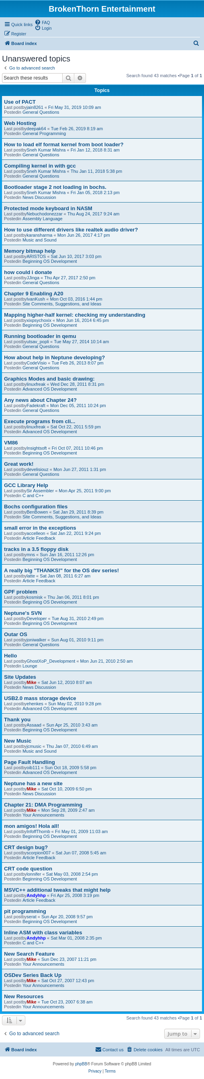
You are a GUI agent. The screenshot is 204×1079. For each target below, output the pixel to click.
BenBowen (37, 512)
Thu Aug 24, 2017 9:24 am (93, 213)
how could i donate (28, 272)
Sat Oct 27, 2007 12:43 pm (67, 980)
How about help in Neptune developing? (54, 357)
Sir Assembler (40, 490)
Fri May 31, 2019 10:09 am (74, 107)
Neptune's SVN (23, 613)
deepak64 (36, 128)
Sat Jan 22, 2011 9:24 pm (75, 533)
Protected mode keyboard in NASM (48, 208)
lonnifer (34, 874)
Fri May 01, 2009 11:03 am (81, 831)
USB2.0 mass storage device (40, 698)
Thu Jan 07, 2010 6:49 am (72, 746)
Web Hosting (20, 123)
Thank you (17, 720)
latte (31, 575)
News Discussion (39, 197)
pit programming (25, 911)
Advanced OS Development (49, 389)
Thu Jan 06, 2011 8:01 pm (73, 597)
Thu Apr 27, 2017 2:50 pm (69, 277)
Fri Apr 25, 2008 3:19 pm (75, 895)
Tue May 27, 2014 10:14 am (81, 341)
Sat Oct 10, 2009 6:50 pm (66, 788)
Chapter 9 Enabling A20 (33, 294)
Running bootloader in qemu (40, 336)
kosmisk (35, 597)
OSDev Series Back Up (32, 975)
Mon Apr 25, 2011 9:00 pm (85, 490)
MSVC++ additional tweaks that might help (57, 890)
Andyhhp (36, 895)
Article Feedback (38, 538)
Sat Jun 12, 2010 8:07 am (66, 682)
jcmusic (34, 746)
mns (31, 554)
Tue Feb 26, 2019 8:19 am (77, 128)
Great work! (18, 464)
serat (31, 916)
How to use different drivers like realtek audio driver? (71, 230)
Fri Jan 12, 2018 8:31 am (95, 149)
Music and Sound (39, 240)
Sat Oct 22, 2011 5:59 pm (76, 426)
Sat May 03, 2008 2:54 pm (72, 874)
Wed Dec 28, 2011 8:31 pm (77, 384)
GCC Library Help (26, 485)
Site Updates (20, 677)
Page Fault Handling (29, 762)
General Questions (40, 112)
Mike (31, 682)
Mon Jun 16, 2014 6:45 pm (82, 320)
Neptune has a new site (33, 783)
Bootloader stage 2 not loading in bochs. (55, 187)
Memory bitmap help (29, 251)
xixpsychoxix (39, 320)
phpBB (81, 1064)
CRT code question (28, 869)
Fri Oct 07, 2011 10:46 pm (77, 448)
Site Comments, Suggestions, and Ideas (61, 303)
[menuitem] (42, 22)
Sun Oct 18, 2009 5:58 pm (70, 767)
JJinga (33, 277)
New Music (17, 741)
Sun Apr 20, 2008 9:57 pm (67, 916)
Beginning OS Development (49, 261)
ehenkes (35, 703)
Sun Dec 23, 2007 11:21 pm (68, 959)
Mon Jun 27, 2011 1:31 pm (79, 469)
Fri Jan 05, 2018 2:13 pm (95, 192)
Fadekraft (36, 405)
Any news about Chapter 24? (40, 400)
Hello (10, 656)
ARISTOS (36, 256)
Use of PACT (20, 102)
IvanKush (36, 299)
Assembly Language (42, 218)
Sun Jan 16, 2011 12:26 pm (67, 554)
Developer (37, 618)
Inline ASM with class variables (43, 933)
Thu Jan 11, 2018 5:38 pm (96, 171)
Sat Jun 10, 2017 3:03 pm (76, 256)
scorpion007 (39, 852)
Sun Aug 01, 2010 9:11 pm (77, 639)
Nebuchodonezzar (44, 213)
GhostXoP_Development (51, 661)
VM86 (11, 443)
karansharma (39, 235)
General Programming (44, 133)
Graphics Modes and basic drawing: (49, 379)
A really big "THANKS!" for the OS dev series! (61, 570)
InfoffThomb (38, 831)
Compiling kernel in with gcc (40, 166)
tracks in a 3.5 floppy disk (36, 549)
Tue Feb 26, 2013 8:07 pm (77, 362)
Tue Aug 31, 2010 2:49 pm (78, 618)
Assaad (34, 725)
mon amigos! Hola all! (31, 826)
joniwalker (36, 639)
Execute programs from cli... (39, 421)
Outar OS (15, 634)
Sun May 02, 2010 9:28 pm (74, 703)
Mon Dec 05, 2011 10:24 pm (78, 405)
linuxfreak (36, 384)
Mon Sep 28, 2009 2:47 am (68, 810)
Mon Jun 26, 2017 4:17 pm (83, 235)
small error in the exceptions (40, 528)
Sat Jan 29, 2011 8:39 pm (78, 512)
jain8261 (35, 107)
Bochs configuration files (35, 507)
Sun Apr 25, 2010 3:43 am (72, 725)
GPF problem (20, 592)
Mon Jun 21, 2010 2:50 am (106, 661)
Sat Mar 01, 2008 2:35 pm (76, 938)
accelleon (36, 533)
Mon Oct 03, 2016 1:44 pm (76, 299)
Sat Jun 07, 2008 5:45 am (80, 852)
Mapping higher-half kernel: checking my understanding (74, 315)
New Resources (23, 996)
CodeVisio (37, 362)
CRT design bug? (26, 847)
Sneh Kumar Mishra (46, 149)
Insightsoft (37, 448)
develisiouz (37, 469)
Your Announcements (43, 815)
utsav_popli (38, 341)
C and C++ (33, 495)
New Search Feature (29, 954)
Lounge (29, 665)
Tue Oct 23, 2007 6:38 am (66, 1001)
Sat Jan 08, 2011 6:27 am (65, 575)
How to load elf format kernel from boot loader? (63, 144)
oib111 (33, 767)
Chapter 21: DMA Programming (43, 805)
